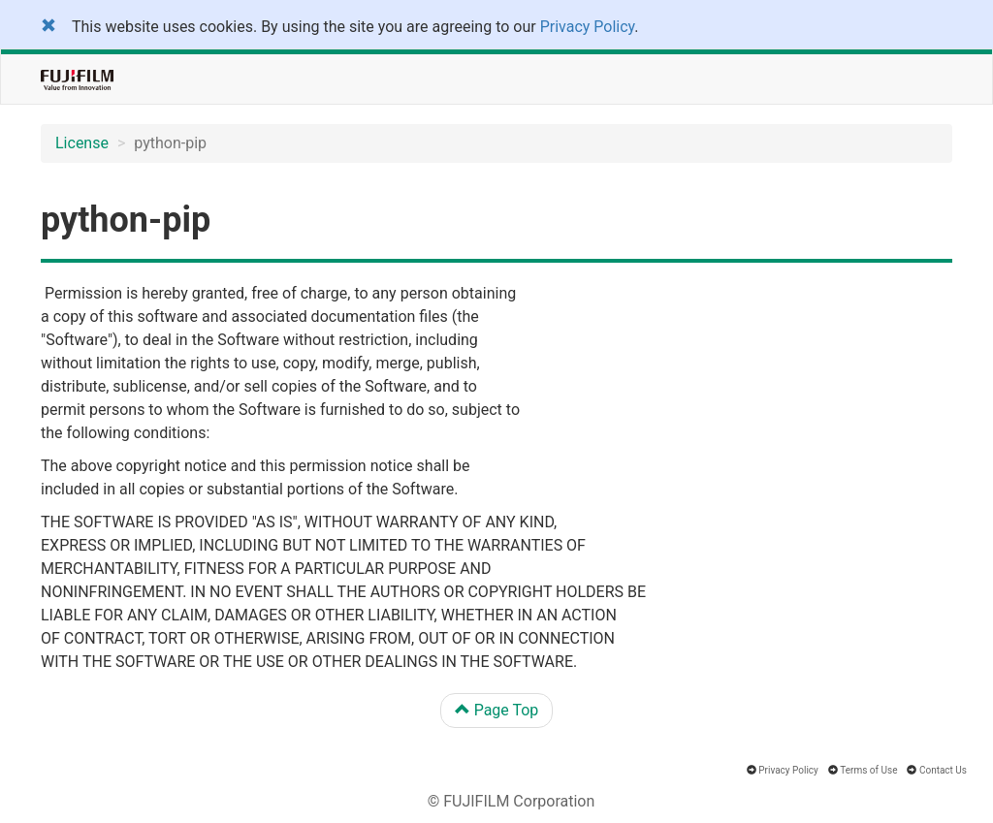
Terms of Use (868, 770)
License (82, 143)
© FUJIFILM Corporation (511, 801)
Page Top (497, 710)
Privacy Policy (587, 26)
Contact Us (943, 770)
